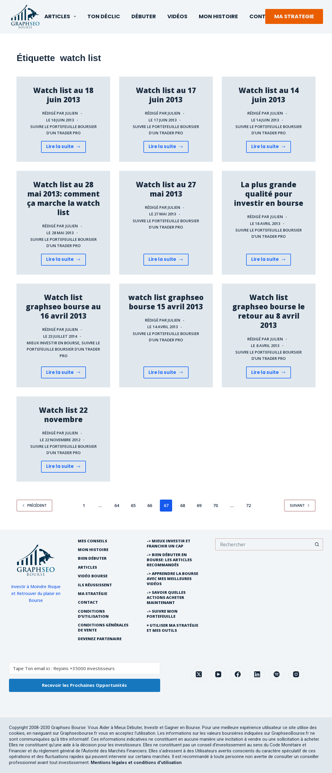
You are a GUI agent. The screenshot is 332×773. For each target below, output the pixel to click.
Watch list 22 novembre (63, 414)
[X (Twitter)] (198, 674)
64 (116, 505)
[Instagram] (296, 674)
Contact (263, 16)
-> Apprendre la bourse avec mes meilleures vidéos (172, 578)
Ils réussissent (95, 585)
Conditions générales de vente (103, 628)
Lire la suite (63, 148)
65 (133, 505)
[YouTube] (218, 674)
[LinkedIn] (257, 674)
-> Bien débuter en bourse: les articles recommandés (169, 559)
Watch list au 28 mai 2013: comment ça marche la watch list (63, 198)
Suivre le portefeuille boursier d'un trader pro (63, 349)
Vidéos (177, 16)
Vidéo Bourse (92, 576)
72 (248, 505)
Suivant (300, 505)
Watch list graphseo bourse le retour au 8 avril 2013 (268, 311)
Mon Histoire (218, 16)
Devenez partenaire (100, 638)
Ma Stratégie (92, 593)
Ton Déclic (103, 16)
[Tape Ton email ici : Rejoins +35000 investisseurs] (84, 668)
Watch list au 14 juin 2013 (269, 94)
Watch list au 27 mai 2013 (166, 189)
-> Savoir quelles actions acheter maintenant (166, 597)
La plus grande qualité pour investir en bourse (268, 193)
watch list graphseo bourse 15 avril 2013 (166, 301)
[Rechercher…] (263, 544)
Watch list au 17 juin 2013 (166, 94)
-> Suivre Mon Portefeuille (162, 614)
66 (149, 505)
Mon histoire (93, 549)
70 (215, 505)
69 (199, 505)
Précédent (34, 505)
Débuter (143, 16)
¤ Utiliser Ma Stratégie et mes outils (172, 628)
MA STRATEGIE (294, 16)
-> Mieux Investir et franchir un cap (168, 543)
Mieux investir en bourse (53, 343)
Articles (61, 16)
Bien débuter (92, 558)
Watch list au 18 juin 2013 (63, 94)
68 (182, 505)
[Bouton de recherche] (317, 544)
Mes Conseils (92, 541)
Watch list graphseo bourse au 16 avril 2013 (63, 306)
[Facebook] (237, 674)
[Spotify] (276, 674)
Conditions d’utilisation (93, 614)
